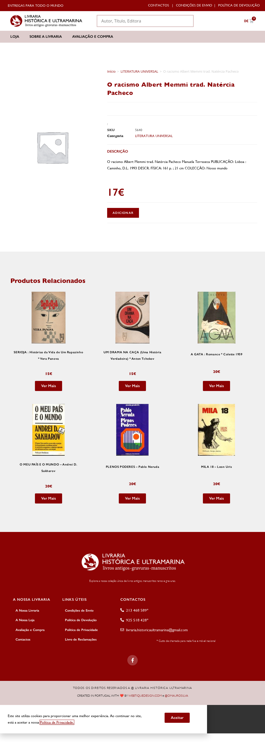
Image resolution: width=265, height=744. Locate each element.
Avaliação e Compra (92, 36)
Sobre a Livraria (46, 36)
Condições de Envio (194, 5)
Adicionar (123, 213)
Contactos (158, 5)
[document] (132, 718)
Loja (14, 36)
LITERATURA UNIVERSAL (139, 71)
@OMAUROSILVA (176, 695)
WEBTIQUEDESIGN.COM (145, 695)
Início (111, 71)
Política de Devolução (239, 5)
